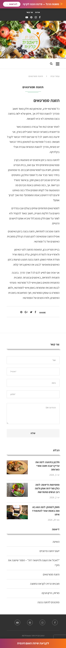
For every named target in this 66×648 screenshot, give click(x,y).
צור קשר (29, 12)
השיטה (56, 542)
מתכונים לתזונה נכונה (48, 602)
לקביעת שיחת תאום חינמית (33, 643)
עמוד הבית (54, 76)
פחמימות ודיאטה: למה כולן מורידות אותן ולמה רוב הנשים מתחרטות (47, 488)
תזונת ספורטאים (51, 574)
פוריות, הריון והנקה (50, 593)
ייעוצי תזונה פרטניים (49, 551)
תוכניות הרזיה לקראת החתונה (44, 584)
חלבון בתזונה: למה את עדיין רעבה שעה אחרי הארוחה (47, 465)
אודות (37, 12)
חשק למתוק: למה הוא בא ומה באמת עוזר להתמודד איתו (45, 510)
